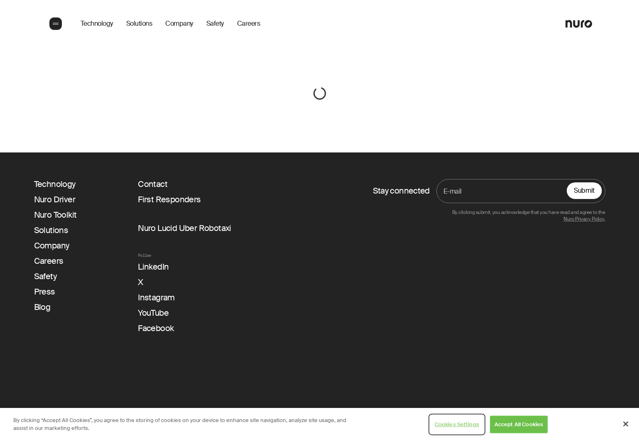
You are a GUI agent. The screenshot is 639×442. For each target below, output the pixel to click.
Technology (97, 23)
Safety (215, 23)
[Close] (626, 424)
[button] (55, 23)
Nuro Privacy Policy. (584, 219)
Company (179, 23)
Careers (248, 23)
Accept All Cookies (519, 424)
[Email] (521, 191)
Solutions (139, 23)
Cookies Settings (457, 424)
